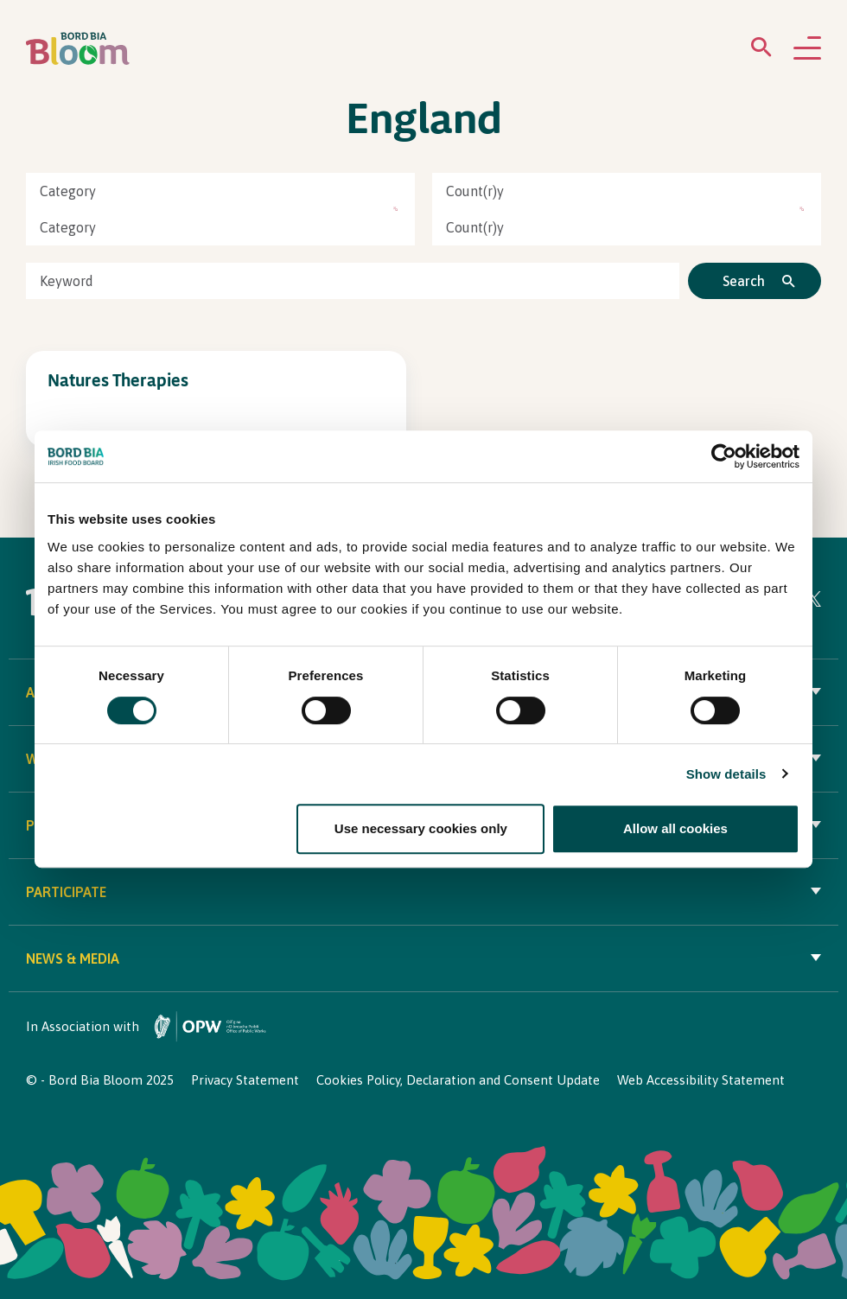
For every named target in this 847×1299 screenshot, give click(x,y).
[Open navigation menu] (807, 49)
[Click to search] (754, 281)
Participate (423, 892)
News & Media (423, 958)
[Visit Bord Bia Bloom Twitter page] (813, 602)
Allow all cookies (675, 828)
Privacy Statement (245, 1080)
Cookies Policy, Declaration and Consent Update (458, 1080)
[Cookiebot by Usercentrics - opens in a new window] (723, 457)
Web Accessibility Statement (701, 1080)
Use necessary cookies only (420, 828)
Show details (726, 774)
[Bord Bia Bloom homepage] (78, 49)
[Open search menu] (761, 50)
